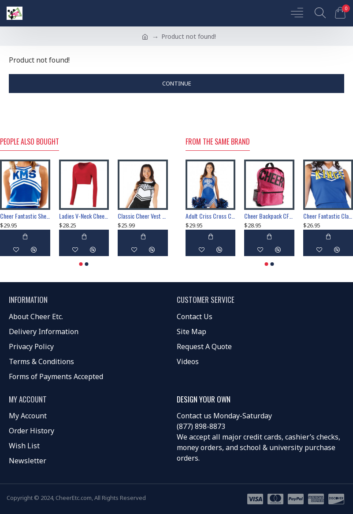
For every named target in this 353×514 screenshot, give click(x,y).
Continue (176, 83)
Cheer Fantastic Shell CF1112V (25, 216)
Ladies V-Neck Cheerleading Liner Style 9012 (84, 216)
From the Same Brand (218, 142)
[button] (81, 264)
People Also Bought (29, 142)
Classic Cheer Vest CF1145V (143, 216)
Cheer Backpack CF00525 (269, 216)
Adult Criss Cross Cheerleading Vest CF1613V (211, 216)
